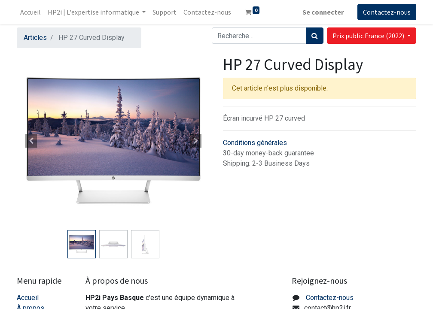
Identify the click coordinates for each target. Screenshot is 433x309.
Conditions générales (255, 143)
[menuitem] (30, 12)
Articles (35, 37)
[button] (31, 141)
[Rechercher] (314, 35)
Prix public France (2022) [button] (369, 35)
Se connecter (323, 12)
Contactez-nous (387, 12)
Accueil (28, 298)
